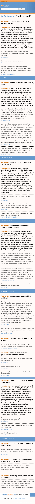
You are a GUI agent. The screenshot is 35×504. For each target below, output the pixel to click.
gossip (12, 296)
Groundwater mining (24, 412)
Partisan (10, 29)
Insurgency (14, 27)
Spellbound (21, 103)
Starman (3, 242)
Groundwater (5, 403)
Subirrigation (18, 401)
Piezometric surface (7, 408)
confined (14, 355)
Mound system (28, 408)
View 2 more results (7, 221)
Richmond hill (5, 172)
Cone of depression (24, 403)
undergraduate (26, 459)
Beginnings (16, 97)
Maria (27, 96)
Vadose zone (5, 404)
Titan (23, 237)
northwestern (15, 459)
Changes (9, 97)
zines (18, 296)
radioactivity (5, 478)
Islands (15, 103)
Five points (9, 187)
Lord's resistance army (22, 31)
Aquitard (20, 408)
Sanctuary (7, 90)
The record (25, 175)
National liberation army (20, 34)
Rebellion (4, 29)
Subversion (8, 34)
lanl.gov (3, 489)
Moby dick (23, 248)
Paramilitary (17, 29)
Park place (18, 175)
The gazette (24, 168)
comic (3, 227)
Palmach (6, 46)
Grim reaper (21, 233)
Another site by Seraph (19, 498)
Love (2, 94)
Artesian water (10, 390)
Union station (17, 183)
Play (2, 90)
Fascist (16, 47)
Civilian (24, 29)
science (17, 461)
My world (7, 105)
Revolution (30, 42)
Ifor (2, 46)
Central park (10, 175)
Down (9, 94)
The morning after (15, 101)
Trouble (3, 97)
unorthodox (14, 443)
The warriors (18, 237)
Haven (24, 189)
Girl (12, 90)
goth (25, 338)
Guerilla (15, 40)
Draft (21, 44)
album (12, 83)
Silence (23, 99)
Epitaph (19, 92)
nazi (27, 21)
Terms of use (29, 502)
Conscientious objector (18, 38)
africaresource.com (6, 333)
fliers (29, 296)
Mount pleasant (16, 185)
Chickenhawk (5, 42)
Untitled (3, 99)
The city (20, 170)
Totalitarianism (19, 46)
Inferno (31, 244)
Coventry (4, 177)
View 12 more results (7, 78)
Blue (23, 101)
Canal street (25, 183)
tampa (20, 338)
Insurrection (26, 27)
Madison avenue (15, 172)
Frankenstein (5, 237)
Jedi (18, 231)
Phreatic (26, 390)
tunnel (20, 476)
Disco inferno (15, 88)
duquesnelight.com (6, 429)
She (21, 88)
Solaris (13, 248)
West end (23, 179)
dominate (29, 443)
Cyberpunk (29, 237)
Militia (20, 27)
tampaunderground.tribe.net (9, 348)
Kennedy (14, 170)
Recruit (12, 46)
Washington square (27, 172)
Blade (15, 233)
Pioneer (23, 185)
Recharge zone (5, 397)
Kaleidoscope (27, 88)
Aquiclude (14, 412)
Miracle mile (8, 183)
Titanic (12, 240)
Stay (30, 92)
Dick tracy (25, 244)
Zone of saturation (16, 397)
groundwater (6, 355)
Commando (15, 44)
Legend (3, 92)
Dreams (20, 105)
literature (20, 162)
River (28, 99)
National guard (23, 40)
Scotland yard (12, 174)
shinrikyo (27, 162)
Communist (10, 47)
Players (29, 248)
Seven (27, 90)
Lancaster (4, 190)
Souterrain (22, 414)
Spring (27, 399)
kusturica (19, 83)
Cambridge (24, 181)
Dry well (27, 410)
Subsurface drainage (17, 399)
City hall (25, 170)
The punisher (11, 242)
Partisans (17, 42)
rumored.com (5, 324)
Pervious (4, 414)
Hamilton (10, 189)
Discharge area (5, 410)
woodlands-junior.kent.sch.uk (9, 217)
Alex (16, 235)
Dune (3, 246)
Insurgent (30, 29)
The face (18, 244)
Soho (30, 170)
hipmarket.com (5, 265)
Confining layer (16, 393)
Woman (15, 105)
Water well (24, 404)
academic (4, 461)
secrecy (4, 23)
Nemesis (3, 244)
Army (3, 44)
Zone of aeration (27, 401)
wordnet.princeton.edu (7, 280)
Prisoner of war (5, 38)
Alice (11, 237)
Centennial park (16, 168)
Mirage (27, 242)
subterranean (22, 353)
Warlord (23, 42)
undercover (24, 226)
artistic (22, 443)
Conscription (5, 31)
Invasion (8, 44)
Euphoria (24, 94)
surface (22, 355)
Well (15, 408)
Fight (26, 46)
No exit (8, 92)
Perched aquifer (16, 386)
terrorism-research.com (8, 74)
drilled (30, 476)
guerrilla (13, 21)
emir (25, 83)
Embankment (15, 410)
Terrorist (26, 44)
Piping (15, 406)
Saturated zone (5, 399)
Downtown (4, 174)
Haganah (30, 47)
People (30, 97)
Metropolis (28, 174)
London (3, 175)
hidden (9, 227)
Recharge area (22, 406)
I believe (14, 92)
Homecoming (5, 96)
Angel (16, 90)
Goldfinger (10, 99)
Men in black (23, 235)
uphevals (16, 227)
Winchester (16, 181)
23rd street (16, 177)
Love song (13, 96)
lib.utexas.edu (5, 375)
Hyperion (4, 233)
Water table (4, 388)
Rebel (12, 42)
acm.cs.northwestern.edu (8, 471)
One (27, 103)
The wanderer (16, 94)
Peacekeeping (5, 36)
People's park (12, 190)
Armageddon (21, 96)
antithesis (4, 298)
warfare (10, 23)
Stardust (23, 238)
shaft (25, 476)
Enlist (25, 47)
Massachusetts (5, 185)
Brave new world (9, 235)
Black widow (5, 240)
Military (10, 33)
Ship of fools (9, 246)
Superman (16, 250)
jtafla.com (4, 209)
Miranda (29, 238)
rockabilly (13, 338)
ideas (3, 445)
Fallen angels (11, 244)
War (31, 31)
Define (21, 9)
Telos (18, 248)
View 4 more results (7, 158)
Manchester (23, 177)
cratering (13, 476)
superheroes (15, 226)
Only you (21, 90)
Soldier (12, 31)
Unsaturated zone (6, 406)
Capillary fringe (6, 412)
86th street (9, 181)
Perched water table (12, 395)
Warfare (3, 47)
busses (23, 296)
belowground (15, 380)
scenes (3, 340)
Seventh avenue (6, 170)
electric (9, 382)
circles (8, 445)
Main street (21, 174)
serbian (30, 83)
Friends (3, 101)
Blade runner (20, 242)
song (3, 84)
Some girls (24, 97)
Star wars (16, 238)
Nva (30, 44)
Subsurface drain (16, 391)
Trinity (28, 231)
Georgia (19, 190)
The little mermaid (6, 250)
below (3, 382)
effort (11, 461)
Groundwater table (14, 388)
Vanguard (17, 240)
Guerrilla (9, 40)
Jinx (2, 238)
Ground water (27, 397)
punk (30, 338)
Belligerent (29, 38)
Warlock (23, 231)
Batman (28, 240)
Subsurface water (15, 404)
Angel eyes (17, 99)
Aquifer (22, 410)
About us (4, 1)
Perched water (5, 391)
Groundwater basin (7, 401)
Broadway (16, 179)
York (15, 187)
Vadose (8, 393)
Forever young (28, 105)
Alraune (6, 238)
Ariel (11, 238)
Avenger (10, 233)
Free (8, 101)
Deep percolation (12, 414)
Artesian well (20, 390)
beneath (13, 353)
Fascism (3, 40)
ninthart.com (4, 287)
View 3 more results (7, 438)
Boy (6, 94)
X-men (15, 231)
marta (9, 164)
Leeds (7, 192)
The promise (8, 103)
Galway (29, 189)
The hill (9, 177)
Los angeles (18, 189)
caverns (24, 380)
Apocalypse (23, 250)
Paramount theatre (7, 179)
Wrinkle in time (18, 246)
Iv (31, 99)
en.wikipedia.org (5, 120)
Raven (23, 240)
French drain (14, 403)
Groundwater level (27, 386)
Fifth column (14, 36)
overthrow (21, 21)
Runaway (25, 92)
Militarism (16, 33)
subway (13, 162)
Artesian (23, 388)
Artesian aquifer (24, 395)
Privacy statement (19, 502)
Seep (31, 399)
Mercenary (4, 33)
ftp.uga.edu (4, 57)
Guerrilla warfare (24, 36)
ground (30, 380)
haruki (3, 164)
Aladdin (26, 246)
